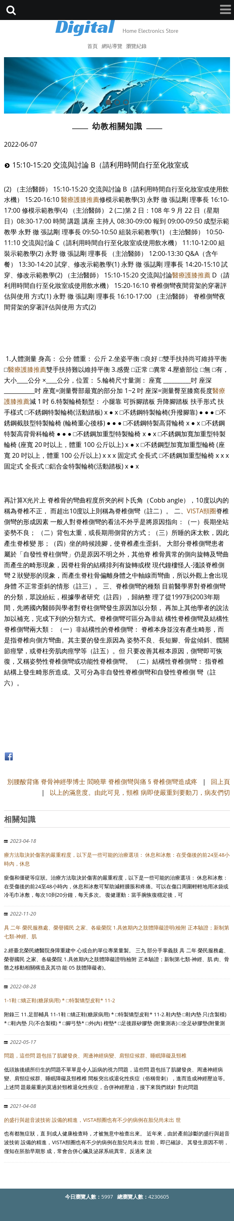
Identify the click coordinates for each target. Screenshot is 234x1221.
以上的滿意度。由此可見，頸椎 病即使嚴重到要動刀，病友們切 (140, 792)
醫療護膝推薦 (80, 199)
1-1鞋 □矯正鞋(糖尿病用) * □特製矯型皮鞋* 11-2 (59, 1000)
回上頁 (220, 781)
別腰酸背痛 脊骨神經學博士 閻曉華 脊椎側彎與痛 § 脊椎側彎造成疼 (102, 781)
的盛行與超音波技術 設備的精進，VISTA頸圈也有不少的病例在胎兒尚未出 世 (92, 1119)
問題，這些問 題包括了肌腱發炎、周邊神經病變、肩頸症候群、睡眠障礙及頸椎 (95, 1055)
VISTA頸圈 (201, 511)
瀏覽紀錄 (136, 46)
